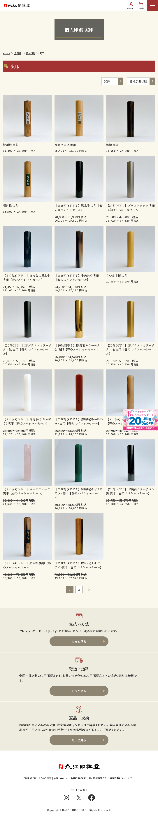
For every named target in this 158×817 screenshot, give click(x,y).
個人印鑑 (30, 53)
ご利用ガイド (29, 778)
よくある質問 (45, 778)
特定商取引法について (121, 778)
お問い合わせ (61, 778)
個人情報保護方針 (97, 778)
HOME (6, 53)
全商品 (17, 53)
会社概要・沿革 (78, 778)
